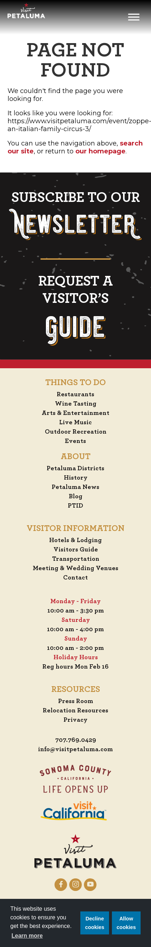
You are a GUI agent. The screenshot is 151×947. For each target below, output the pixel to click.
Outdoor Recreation (76, 432)
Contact (75, 577)
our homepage (100, 151)
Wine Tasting (75, 404)
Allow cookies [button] (126, 923)
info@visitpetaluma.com (75, 749)
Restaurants (75, 394)
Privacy (75, 720)
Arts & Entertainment (75, 413)
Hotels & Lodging (75, 540)
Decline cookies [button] (94, 923)
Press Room (75, 701)
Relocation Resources (75, 710)
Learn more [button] (27, 936)
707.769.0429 (75, 740)
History (76, 478)
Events (75, 441)
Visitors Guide (75, 549)
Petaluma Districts (75, 468)
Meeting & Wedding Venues (75, 568)
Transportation (75, 559)
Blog (75, 496)
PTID (75, 506)
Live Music (75, 422)
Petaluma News (75, 487)
